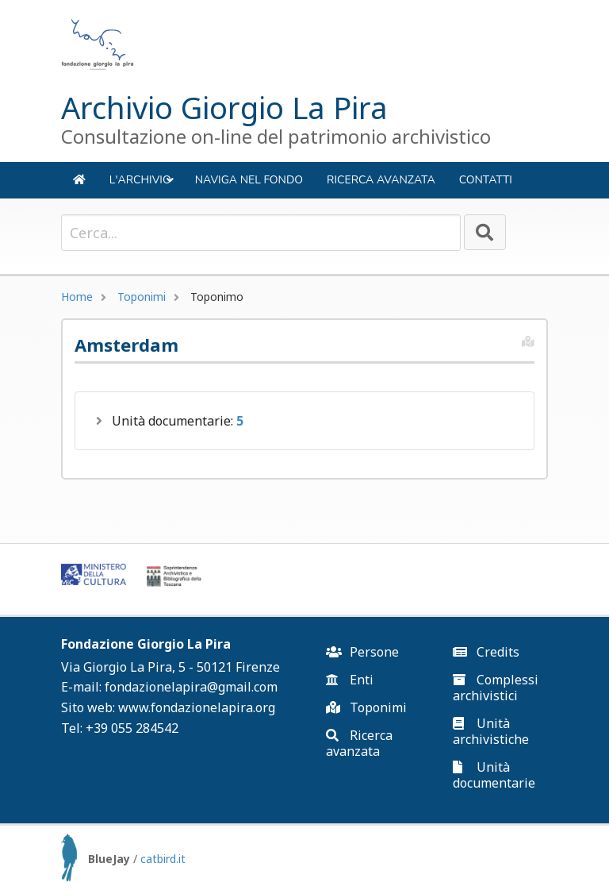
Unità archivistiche (491, 731)
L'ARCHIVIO (142, 185)
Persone (362, 652)
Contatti (485, 179)
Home (77, 296)
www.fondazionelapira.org (196, 707)
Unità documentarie (494, 775)
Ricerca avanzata (381, 179)
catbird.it (163, 858)
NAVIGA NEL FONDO (249, 179)
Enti (349, 679)
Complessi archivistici (495, 687)
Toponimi (141, 296)
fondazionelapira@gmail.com (191, 687)
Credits (486, 652)
